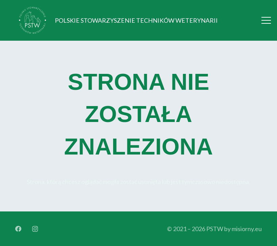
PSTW (214, 228)
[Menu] (266, 20)
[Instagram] (35, 229)
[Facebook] (18, 229)
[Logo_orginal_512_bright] (32, 20)
